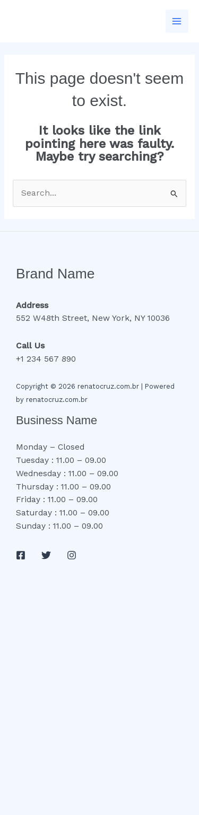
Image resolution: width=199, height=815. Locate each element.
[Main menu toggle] (177, 21)
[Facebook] (20, 555)
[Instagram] (71, 555)
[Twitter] (46, 555)
